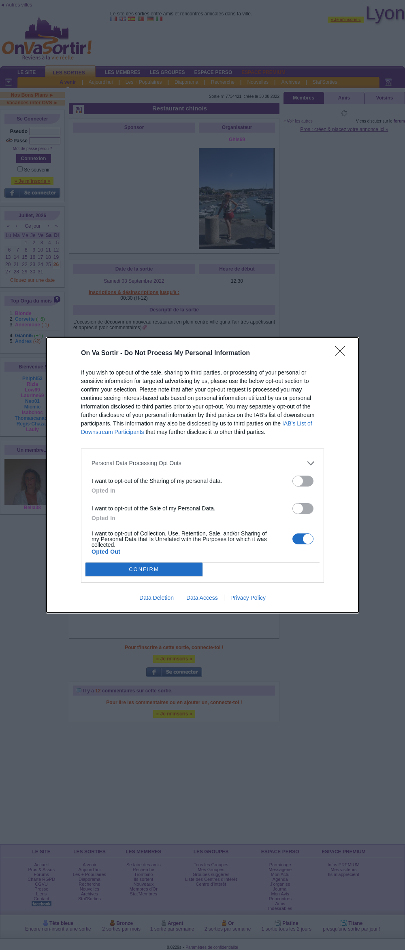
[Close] (342, 353)
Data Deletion (156, 598)
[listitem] (202, 463)
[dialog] (202, 475)
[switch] (302, 481)
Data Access (202, 598)
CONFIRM (144, 569)
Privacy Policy (248, 598)
